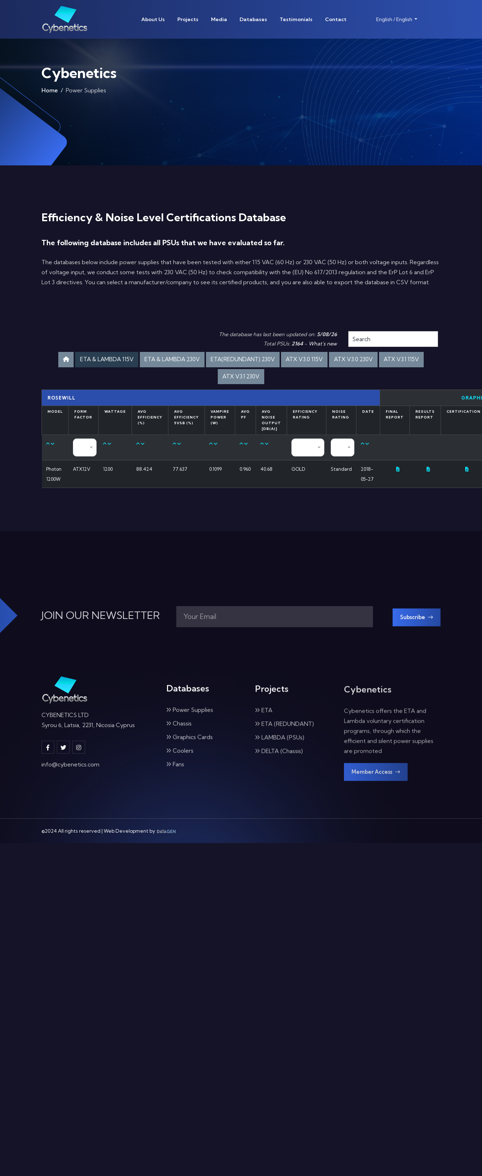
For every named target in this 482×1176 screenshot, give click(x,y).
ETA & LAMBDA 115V (114, 360)
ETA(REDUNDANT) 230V (271, 360)
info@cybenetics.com (70, 774)
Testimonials (296, 19)
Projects (187, 19)
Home (49, 91)
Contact (335, 19)
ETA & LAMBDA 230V (190, 360)
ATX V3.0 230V (398, 360)
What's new (323, 343)
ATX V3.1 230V (267, 379)
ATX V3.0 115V (342, 360)
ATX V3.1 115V (213, 379)
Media (219, 19)
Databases (253, 19)
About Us (153, 19)
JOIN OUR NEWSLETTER (100, 621)
